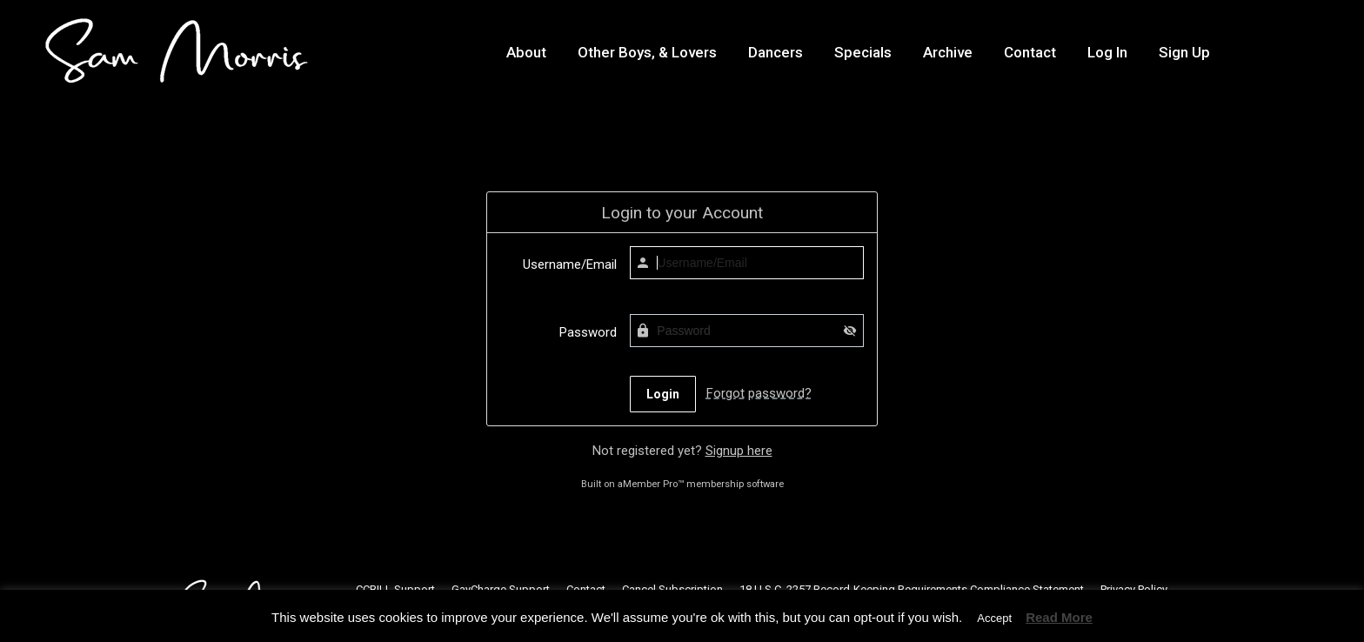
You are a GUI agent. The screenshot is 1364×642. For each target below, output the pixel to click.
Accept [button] (994, 618)
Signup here (738, 450)
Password (588, 332)
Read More (1059, 617)
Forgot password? (759, 393)
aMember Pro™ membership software (701, 484)
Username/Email (570, 264)
